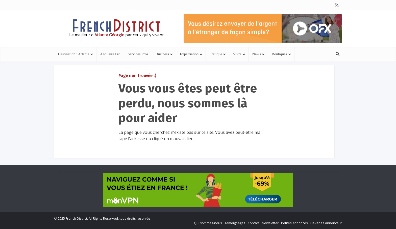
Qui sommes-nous (208, 223)
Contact (253, 223)
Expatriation (189, 54)
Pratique (215, 54)
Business (162, 54)
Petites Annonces (294, 223)
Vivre (237, 54)
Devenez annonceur (326, 223)
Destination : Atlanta (73, 54)
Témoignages (235, 223)
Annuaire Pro (110, 54)
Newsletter (270, 223)
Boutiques (279, 54)
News (256, 54)
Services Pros (138, 54)
